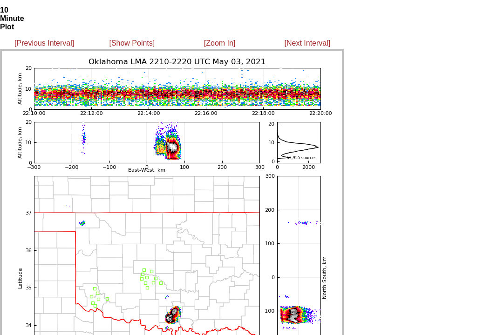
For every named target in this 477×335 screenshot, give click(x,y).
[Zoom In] (220, 43)
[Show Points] (132, 43)
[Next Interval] (308, 43)
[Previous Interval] (44, 43)
